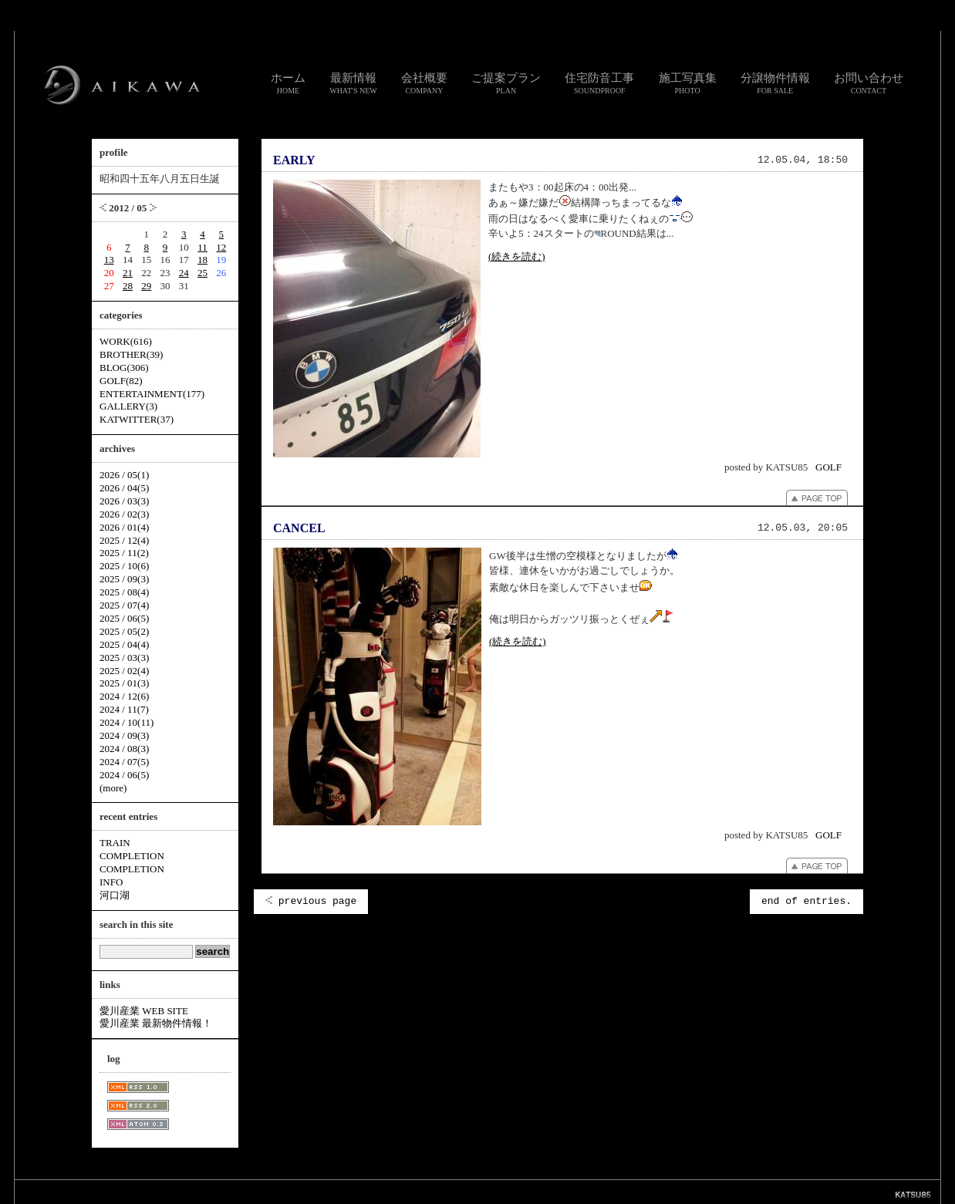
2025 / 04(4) (124, 644)
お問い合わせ (868, 83)
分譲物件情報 (775, 83)
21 (128, 272)
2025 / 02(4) (124, 670)
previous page (310, 901)
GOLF (828, 467)
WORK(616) (126, 341)
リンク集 (406, 1191)
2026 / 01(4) (124, 527)
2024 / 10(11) (127, 722)
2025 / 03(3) (124, 657)
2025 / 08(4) (124, 592)
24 (184, 272)
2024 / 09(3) (124, 735)
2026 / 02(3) (124, 514)
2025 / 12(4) (124, 540)
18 (202, 259)
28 (128, 286)
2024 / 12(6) (124, 696)
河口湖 (115, 895)
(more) (113, 788)
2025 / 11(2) (124, 552)
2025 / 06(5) (124, 618)
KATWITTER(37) (137, 419)
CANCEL (299, 528)
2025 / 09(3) (124, 579)
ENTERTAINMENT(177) (152, 394)
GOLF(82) (121, 380)
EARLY (294, 160)
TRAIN (115, 842)
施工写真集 (688, 83)
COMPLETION (132, 856)
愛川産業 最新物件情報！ (156, 1023)
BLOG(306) (124, 367)
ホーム (288, 83)
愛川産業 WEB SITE (144, 1011)
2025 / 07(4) (124, 605)
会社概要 (424, 83)
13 (109, 259)
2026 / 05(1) (124, 475)
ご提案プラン (506, 83)
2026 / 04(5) (124, 488)
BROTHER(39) (131, 354)
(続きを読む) (516, 256)
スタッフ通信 (306, 1191)
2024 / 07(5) (124, 761)
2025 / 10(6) (124, 566)
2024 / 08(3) (124, 748)
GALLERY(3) (128, 406)
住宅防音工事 (599, 83)
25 (202, 272)
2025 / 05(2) (124, 631)
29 (146, 286)
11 (202, 247)
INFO (111, 882)
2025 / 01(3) (124, 683)
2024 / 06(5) (124, 775)
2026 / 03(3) (124, 501)
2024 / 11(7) (124, 709)
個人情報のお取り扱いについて (484, 1191)
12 (221, 247)
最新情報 (353, 83)
